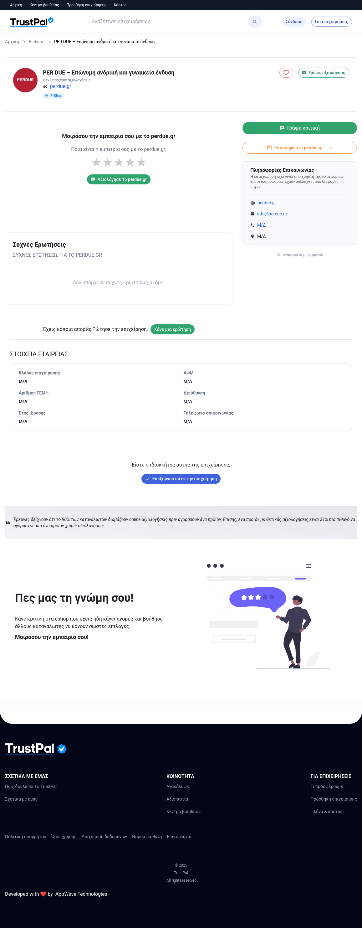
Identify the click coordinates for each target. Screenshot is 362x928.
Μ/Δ (261, 225)
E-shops (36, 41)
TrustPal (181, 873)
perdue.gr (60, 86)
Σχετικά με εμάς (21, 799)
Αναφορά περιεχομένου (300, 255)
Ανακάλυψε (177, 786)
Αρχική (16, 5)
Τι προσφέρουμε (326, 786)
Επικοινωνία (179, 836)
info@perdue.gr (272, 213)
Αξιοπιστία (177, 799)
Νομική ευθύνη (147, 836)
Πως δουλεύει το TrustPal (31, 786)
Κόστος (120, 5)
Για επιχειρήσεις (331, 21)
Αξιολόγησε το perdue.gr (119, 179)
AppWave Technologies (81, 894)
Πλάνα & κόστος (326, 811)
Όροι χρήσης (64, 836)
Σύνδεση (294, 21)
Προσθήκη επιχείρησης (86, 5)
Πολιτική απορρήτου (25, 836)
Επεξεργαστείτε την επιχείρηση (181, 478)
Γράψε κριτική (300, 128)
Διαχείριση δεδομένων (104, 836)
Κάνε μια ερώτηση (172, 329)
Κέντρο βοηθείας (44, 5)
